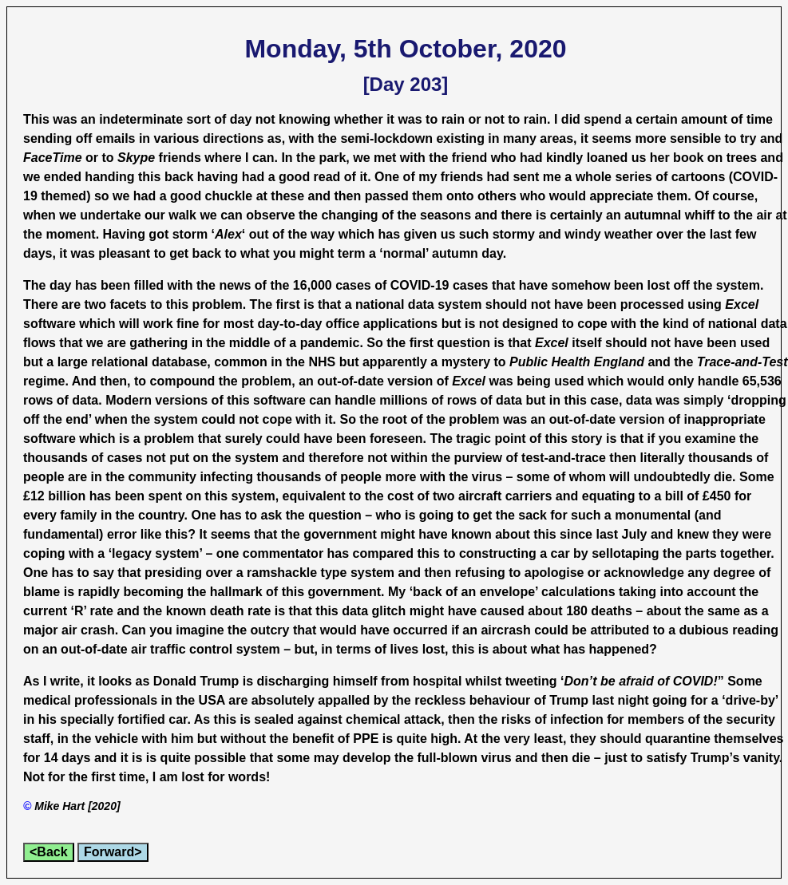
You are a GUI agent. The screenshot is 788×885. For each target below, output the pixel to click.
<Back (49, 852)
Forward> (112, 852)
